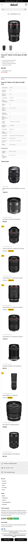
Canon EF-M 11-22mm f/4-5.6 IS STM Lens (11, 219)
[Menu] (2, 4)
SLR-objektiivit (23, 52)
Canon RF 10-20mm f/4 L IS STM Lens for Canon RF (13, 248)
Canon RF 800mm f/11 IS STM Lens (10, 395)
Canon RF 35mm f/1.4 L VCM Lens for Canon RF (13, 307)
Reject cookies (7, 539)
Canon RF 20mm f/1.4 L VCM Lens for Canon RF (13, 278)
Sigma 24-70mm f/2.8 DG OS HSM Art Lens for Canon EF (14, 189)
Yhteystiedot (5, 498)
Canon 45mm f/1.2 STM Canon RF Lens (11, 424)
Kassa (3, 489)
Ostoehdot (4, 504)
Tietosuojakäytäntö (6, 502)
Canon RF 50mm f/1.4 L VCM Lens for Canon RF (13, 336)
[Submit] (25, 9)
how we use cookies (8, 535)
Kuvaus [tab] (2, 79)
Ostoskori (4, 483)
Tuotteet (6, 52)
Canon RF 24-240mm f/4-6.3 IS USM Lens (11, 454)
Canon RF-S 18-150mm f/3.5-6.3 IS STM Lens (12, 366)
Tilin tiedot (4, 487)
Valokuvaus (12, 52)
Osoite (3, 485)
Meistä (3, 495)
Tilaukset (4, 481)
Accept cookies (20, 539)
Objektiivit (17, 52)
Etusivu (2, 52)
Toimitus (4, 500)
